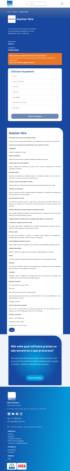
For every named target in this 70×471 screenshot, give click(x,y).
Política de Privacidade (16, 441)
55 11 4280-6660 (14, 418)
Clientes (10, 434)
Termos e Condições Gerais (17, 443)
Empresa (11, 436)
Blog (9, 459)
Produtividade (13, 50)
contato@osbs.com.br (16, 421)
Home (9, 12)
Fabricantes (11, 450)
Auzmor (11, 44)
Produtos (15, 12)
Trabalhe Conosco (14, 439)
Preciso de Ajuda (35, 378)
